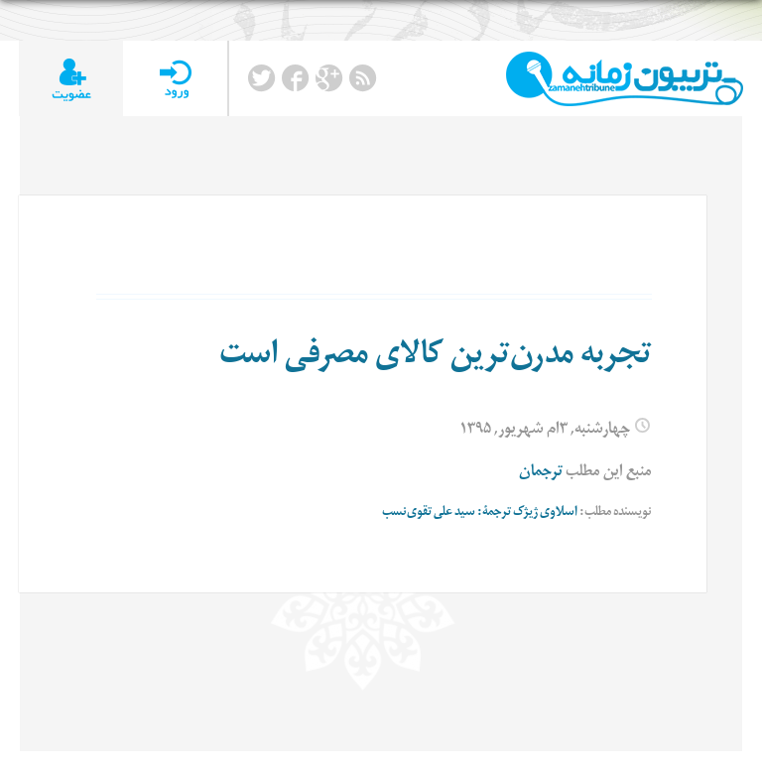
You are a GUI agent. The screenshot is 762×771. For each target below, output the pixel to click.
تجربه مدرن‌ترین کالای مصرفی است (435, 358)
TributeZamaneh (624, 79)
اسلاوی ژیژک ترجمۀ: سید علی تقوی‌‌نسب (479, 513)
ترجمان (541, 473)
